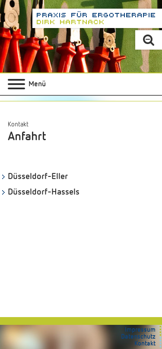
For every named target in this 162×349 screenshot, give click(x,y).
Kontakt (18, 124)
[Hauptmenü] (27, 84)
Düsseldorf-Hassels (43, 192)
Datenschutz (138, 336)
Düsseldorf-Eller (38, 176)
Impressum (140, 330)
